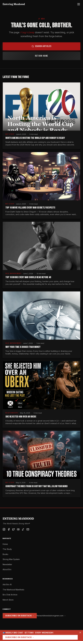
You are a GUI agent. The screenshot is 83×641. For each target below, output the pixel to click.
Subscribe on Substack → (19, 615)
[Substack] (28, 529)
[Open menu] (78, 4)
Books (5, 554)
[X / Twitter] (13, 529)
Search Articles (41, 46)
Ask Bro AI (7, 584)
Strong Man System (11, 559)
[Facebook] (8, 529)
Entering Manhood (14, 4)
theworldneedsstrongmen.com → (51, 615)
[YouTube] (18, 529)
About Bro (7, 569)
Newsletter (7, 564)
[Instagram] (4, 529)
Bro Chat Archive (10, 594)
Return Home (41, 55)
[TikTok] (23, 529)
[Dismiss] (80, 632)
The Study (7, 549)
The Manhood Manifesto (13, 589)
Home (5, 544)
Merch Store (8, 600)
